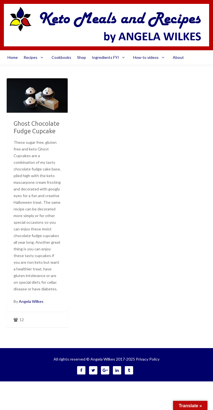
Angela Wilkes (31, 301)
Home (12, 57)
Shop (81, 57)
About (178, 57)
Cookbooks (61, 57)
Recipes (35, 57)
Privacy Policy (147, 359)
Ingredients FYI (109, 57)
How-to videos (150, 57)
